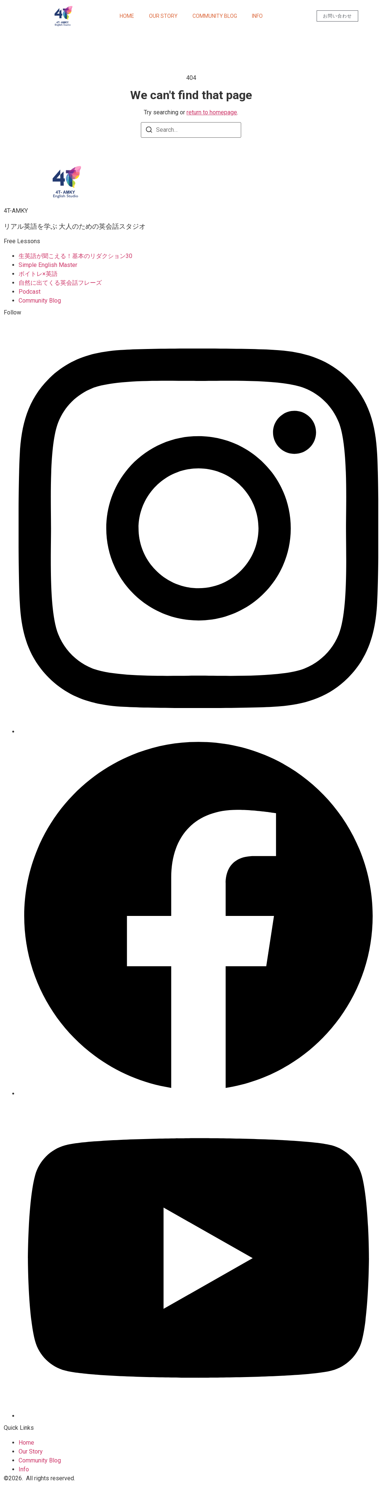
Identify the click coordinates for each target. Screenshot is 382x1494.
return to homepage (212, 112)
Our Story (163, 16)
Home (127, 16)
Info (257, 16)
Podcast (30, 291)
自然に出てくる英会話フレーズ (60, 282)
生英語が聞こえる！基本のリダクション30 (75, 256)
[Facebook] (198, 1093)
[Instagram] (198, 731)
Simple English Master (48, 264)
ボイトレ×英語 (38, 273)
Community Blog (214, 16)
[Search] (149, 131)
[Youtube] (198, 1415)
